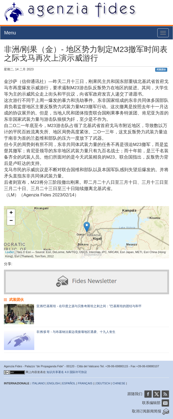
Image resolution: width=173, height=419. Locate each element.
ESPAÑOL (69, 383)
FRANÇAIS (85, 383)
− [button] (11, 221)
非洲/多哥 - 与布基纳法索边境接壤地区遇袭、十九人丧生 (75, 332)
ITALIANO (38, 383)
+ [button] (11, 213)
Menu (10, 32)
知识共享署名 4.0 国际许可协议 (67, 372)
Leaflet (9, 252)
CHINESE (119, 383)
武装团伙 (161, 69)
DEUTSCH (103, 383)
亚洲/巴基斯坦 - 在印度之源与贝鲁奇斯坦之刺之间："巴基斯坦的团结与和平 (89, 306)
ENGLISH (53, 383)
